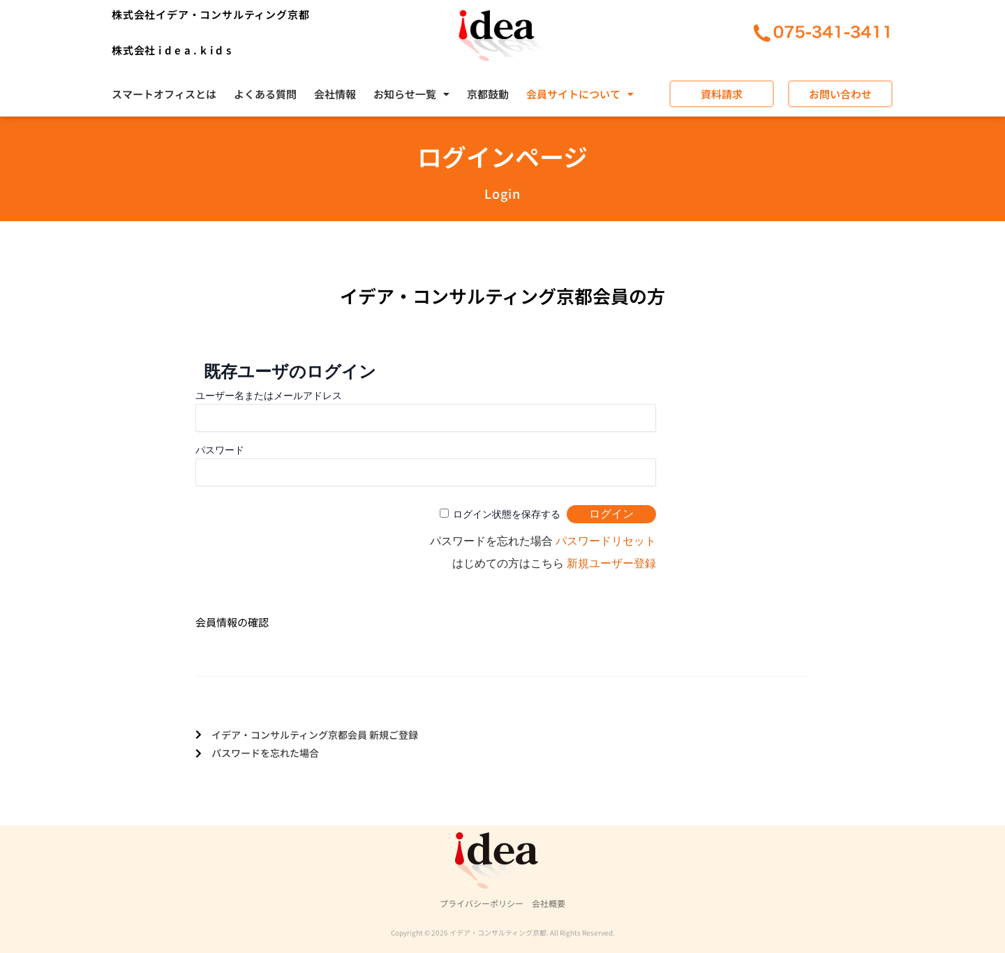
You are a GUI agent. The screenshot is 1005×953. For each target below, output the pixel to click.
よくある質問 (265, 94)
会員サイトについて (580, 94)
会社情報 (335, 94)
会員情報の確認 (232, 622)
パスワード (219, 450)
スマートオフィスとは (164, 94)
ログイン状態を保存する (506, 514)
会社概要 (548, 903)
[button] (411, 94)
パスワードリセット (606, 541)
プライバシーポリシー (481, 903)
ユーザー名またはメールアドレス (268, 395)
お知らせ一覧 (411, 94)
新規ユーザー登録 (611, 563)
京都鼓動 (488, 94)
